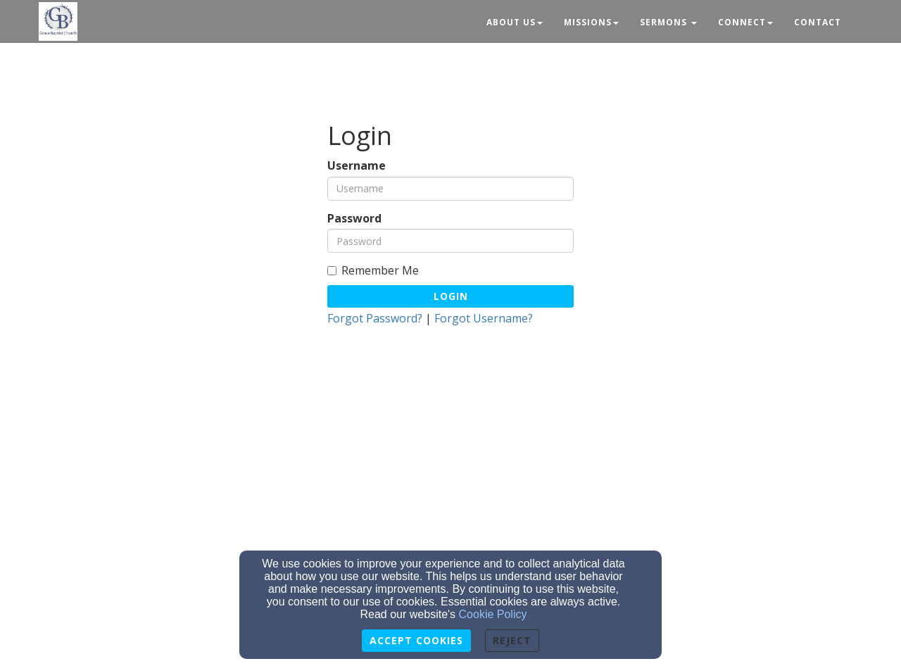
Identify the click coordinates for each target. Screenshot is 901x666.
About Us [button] (514, 22)
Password (354, 218)
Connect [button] (745, 22)
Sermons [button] (668, 22)
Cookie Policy (493, 614)
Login (451, 296)
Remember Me (373, 270)
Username (356, 165)
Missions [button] (591, 22)
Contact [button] (817, 22)
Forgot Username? (483, 318)
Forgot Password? (374, 318)
